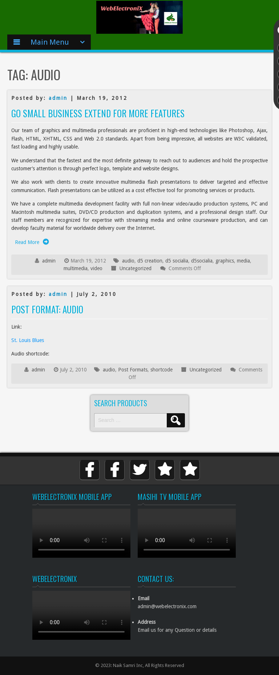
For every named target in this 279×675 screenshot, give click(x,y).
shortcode (161, 370)
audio (128, 261)
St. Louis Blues (27, 340)
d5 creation (149, 261)
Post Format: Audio (47, 309)
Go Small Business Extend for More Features (98, 113)
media (243, 261)
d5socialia (202, 261)
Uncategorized (135, 268)
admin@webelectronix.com (167, 606)
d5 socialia (176, 261)
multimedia (76, 268)
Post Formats (132, 370)
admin (58, 98)
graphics (224, 261)
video (96, 268)
